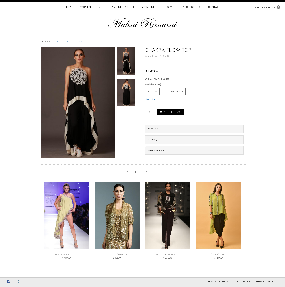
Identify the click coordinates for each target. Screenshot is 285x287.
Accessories (192, 7)
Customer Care (156, 150)
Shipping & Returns (266, 281)
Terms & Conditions (218, 281)
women (85, 7)
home (69, 7)
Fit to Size (177, 91)
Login (256, 7)
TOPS (80, 42)
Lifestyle (168, 7)
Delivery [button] (152, 139)
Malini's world (123, 7)
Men (101, 7)
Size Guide (150, 99)
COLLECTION (64, 42)
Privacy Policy (242, 281)
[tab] (194, 129)
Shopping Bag (268, 7)
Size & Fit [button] (153, 128)
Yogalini (148, 7)
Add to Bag (170, 112)
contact (214, 7)
